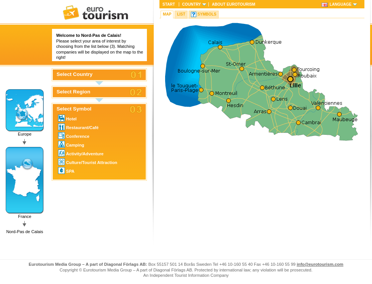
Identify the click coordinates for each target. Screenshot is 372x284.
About (233, 4)
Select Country (75, 74)
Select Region (73, 92)
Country (191, 4)
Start (168, 4)
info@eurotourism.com (320, 264)
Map (167, 14)
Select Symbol (74, 109)
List (181, 14)
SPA (66, 170)
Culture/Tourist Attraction (87, 161)
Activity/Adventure (81, 153)
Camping (71, 144)
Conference (74, 135)
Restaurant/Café (78, 126)
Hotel (67, 118)
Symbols (206, 14)
